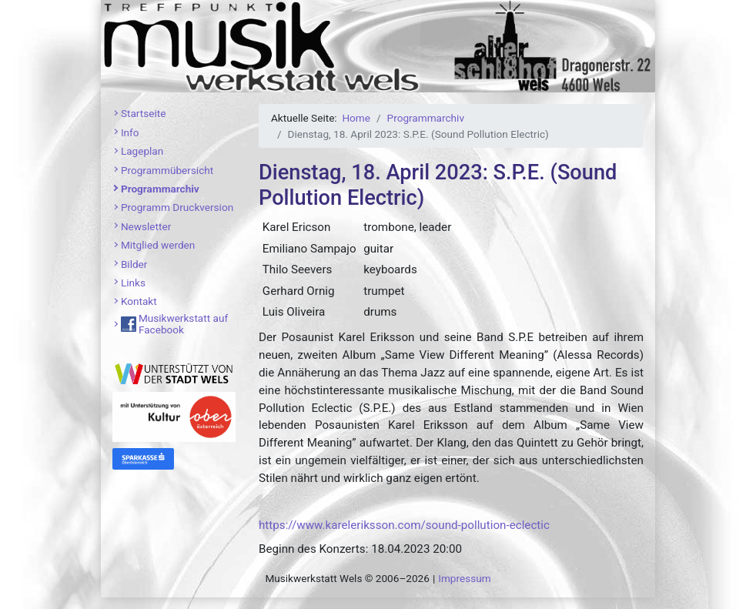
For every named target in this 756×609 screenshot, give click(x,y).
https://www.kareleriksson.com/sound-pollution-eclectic (404, 525)
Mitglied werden (158, 245)
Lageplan (142, 151)
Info (130, 132)
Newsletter (146, 226)
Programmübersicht (167, 170)
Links (133, 282)
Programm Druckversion (177, 207)
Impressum (464, 578)
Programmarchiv (160, 188)
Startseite (143, 113)
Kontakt (139, 301)
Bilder (134, 264)
